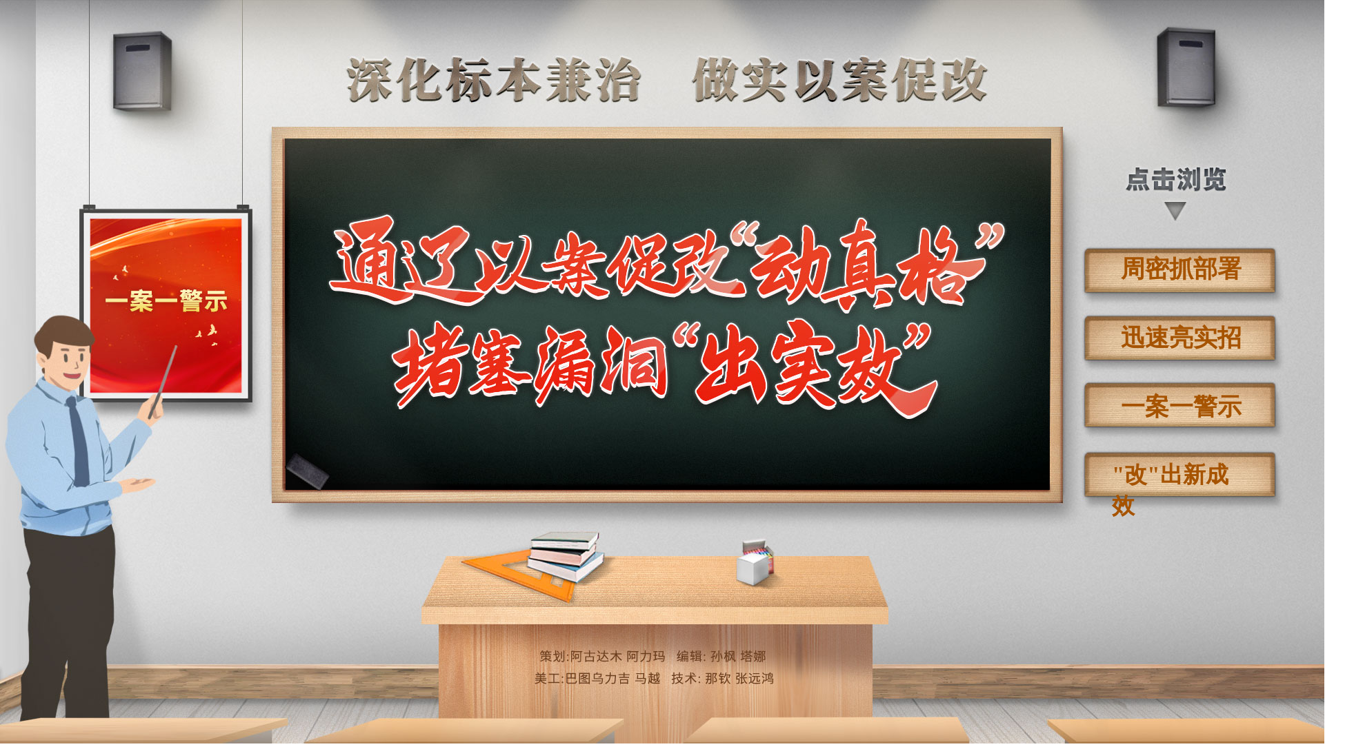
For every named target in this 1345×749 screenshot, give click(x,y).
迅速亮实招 (1181, 338)
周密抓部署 (1181, 269)
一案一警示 (1181, 406)
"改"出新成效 (1170, 481)
